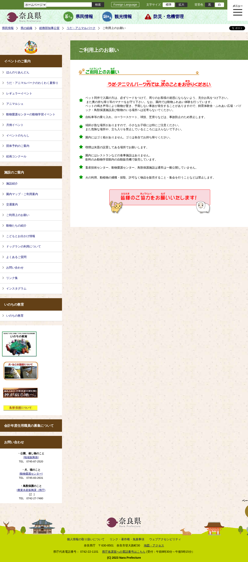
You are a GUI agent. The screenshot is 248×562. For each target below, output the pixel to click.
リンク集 (12, 278)
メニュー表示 (237, 10)
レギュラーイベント (19, 93)
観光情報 (123, 16)
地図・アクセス (154, 545)
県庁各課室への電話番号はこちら (123, 551)
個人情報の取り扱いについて (86, 539)
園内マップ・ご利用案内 (22, 194)
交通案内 (12, 204)
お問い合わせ (15, 267)
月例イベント (15, 125)
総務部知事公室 (49, 28)
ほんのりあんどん (17, 72)
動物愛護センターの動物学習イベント (30, 114)
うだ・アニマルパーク (81, 28)
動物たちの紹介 (16, 225)
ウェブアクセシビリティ (165, 539)
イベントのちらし (17, 135)
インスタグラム (16, 288)
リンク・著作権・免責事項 (127, 539)
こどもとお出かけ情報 (20, 236)
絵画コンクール (16, 156)
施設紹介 (12, 183)
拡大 (181, 4)
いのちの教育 (15, 315)
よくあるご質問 (16, 257)
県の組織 (26, 28)
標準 (169, 4)
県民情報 (84, 16)
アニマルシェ (15, 103)
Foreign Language (125, 4)
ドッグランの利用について (23, 246)
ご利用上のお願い (17, 215)
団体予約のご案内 (17, 145)
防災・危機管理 (168, 16)
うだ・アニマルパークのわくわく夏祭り (32, 82)
